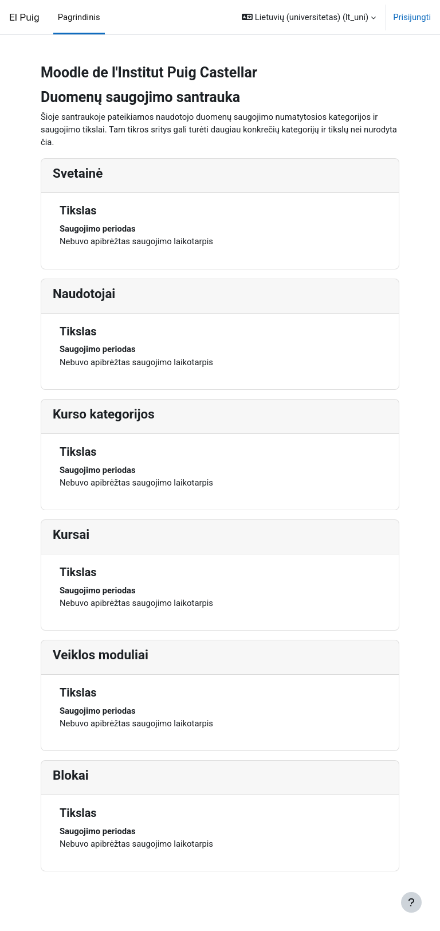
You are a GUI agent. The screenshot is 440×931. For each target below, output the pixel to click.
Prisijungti (412, 17)
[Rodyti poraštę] (411, 902)
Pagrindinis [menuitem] (79, 17)
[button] (308, 17)
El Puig (24, 17)
